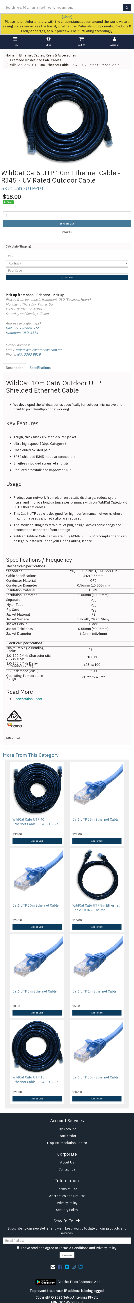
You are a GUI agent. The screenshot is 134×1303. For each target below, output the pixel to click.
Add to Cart (67, 223)
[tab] (15, 367)
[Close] (67, 17)
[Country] (67, 263)
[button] (67, 231)
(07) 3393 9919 (29, 354)
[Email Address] (67, 1240)
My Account (67, 1129)
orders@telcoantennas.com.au (38, 350)
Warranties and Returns (67, 1196)
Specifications (40, 368)
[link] (60, 1266)
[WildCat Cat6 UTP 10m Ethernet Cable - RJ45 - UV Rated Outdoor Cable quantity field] (67, 215)
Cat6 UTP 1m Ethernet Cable (94, 991)
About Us (67, 1162)
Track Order (67, 1136)
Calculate (67, 277)
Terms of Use (67, 1189)
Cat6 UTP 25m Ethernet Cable (95, 819)
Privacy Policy (67, 1203)
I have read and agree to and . (67, 1248)
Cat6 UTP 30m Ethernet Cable (95, 1077)
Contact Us (67, 1169)
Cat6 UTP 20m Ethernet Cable (35, 905)
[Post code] (67, 270)
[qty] (67, 256)
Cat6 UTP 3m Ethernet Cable (34, 991)
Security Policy (67, 1210)
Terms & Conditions (73, 1248)
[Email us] (53, 1266)
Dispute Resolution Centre (67, 1143)
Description (14, 368)
